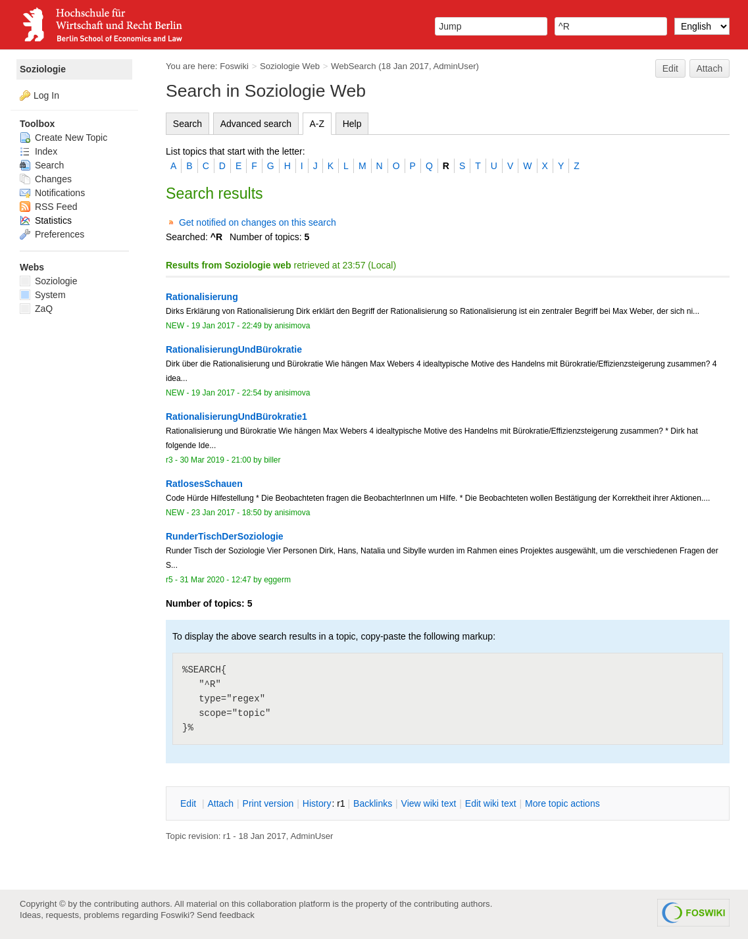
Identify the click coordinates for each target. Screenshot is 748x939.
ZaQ (36, 308)
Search (187, 123)
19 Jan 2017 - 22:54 (226, 392)
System (43, 295)
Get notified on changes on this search (257, 222)
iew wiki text (429, 803)
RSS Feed (48, 206)
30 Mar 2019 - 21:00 (215, 460)
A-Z (317, 123)
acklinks (372, 803)
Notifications (52, 193)
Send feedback (226, 915)
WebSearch (353, 66)
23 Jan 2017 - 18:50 (226, 512)
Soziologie (43, 69)
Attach (710, 68)
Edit (670, 68)
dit (189, 803)
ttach (220, 803)
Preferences (52, 234)
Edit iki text (490, 803)
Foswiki (234, 66)
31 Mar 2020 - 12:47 (215, 579)
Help (352, 123)
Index (38, 151)
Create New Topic (63, 137)
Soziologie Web (290, 66)
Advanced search (255, 123)
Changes (46, 179)
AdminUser (455, 66)
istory (317, 803)
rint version (268, 803)
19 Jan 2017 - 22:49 (226, 325)
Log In (46, 95)
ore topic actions (562, 803)
